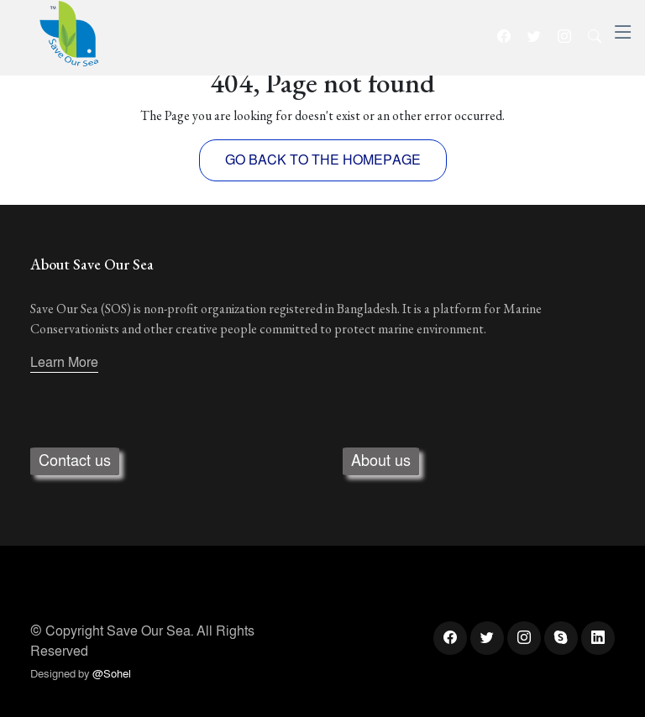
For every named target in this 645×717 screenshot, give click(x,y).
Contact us (75, 461)
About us (381, 461)
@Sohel (111, 674)
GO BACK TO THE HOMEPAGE (323, 160)
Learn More (64, 362)
